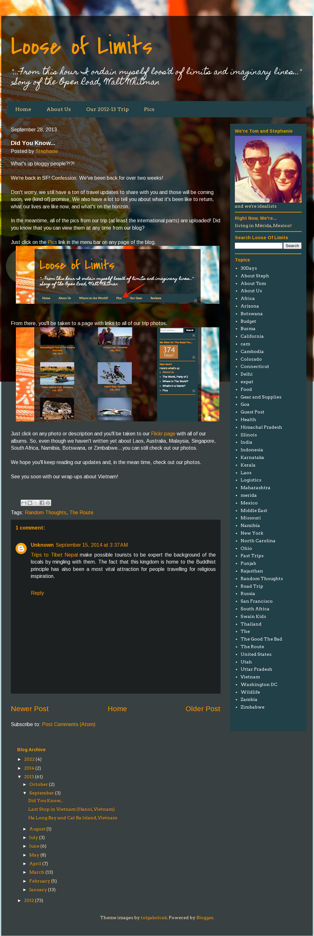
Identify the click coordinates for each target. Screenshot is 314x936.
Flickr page (163, 433)
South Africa (255, 608)
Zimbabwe (252, 707)
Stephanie (46, 151)
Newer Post (30, 709)
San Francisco (257, 601)
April (35, 863)
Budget (248, 321)
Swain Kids (253, 616)
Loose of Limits (82, 46)
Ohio (246, 548)
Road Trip (252, 586)
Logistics (251, 479)
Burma (248, 328)
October (38, 784)
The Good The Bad (261, 638)
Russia (248, 593)
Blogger (204, 917)
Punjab (248, 563)
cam (245, 343)
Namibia (250, 525)
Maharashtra (255, 487)
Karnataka (252, 457)
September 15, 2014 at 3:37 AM (92, 545)
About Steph (255, 275)
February (39, 881)
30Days (249, 268)
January (38, 889)
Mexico (249, 502)
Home (23, 109)
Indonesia (252, 449)
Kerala (248, 465)
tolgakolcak (154, 917)
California (252, 336)
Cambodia (252, 351)
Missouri (251, 517)
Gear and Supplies (261, 396)
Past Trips (252, 555)
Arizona (250, 306)
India (246, 442)
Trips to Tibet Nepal (55, 555)
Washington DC (259, 684)
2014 (29, 768)
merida (249, 495)
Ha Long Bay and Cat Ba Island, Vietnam (72, 817)
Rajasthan (252, 570)
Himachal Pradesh (261, 427)
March (36, 872)
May (34, 854)
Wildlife (250, 692)
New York (252, 533)
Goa (245, 404)
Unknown (42, 545)
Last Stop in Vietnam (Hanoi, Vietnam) (71, 809)
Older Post (203, 709)
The (245, 631)
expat (247, 381)
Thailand (251, 624)
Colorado (251, 359)
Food (246, 389)
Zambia (249, 699)
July (33, 837)
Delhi (247, 374)
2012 (29, 900)
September (41, 792)
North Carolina (258, 540)
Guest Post (252, 411)
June (34, 846)
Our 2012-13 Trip (107, 109)
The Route (81, 512)
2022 (29, 759)
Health (248, 419)
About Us (58, 109)
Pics (149, 109)
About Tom (253, 283)
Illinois (249, 434)
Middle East (254, 510)
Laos (246, 472)
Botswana (252, 313)
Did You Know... (45, 800)
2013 (29, 776)
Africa (248, 298)
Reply (37, 593)
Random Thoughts (45, 512)
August (37, 828)
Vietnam (250, 676)
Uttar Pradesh (256, 669)
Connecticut (255, 366)
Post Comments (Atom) (68, 724)
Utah (246, 661)
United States (256, 654)
